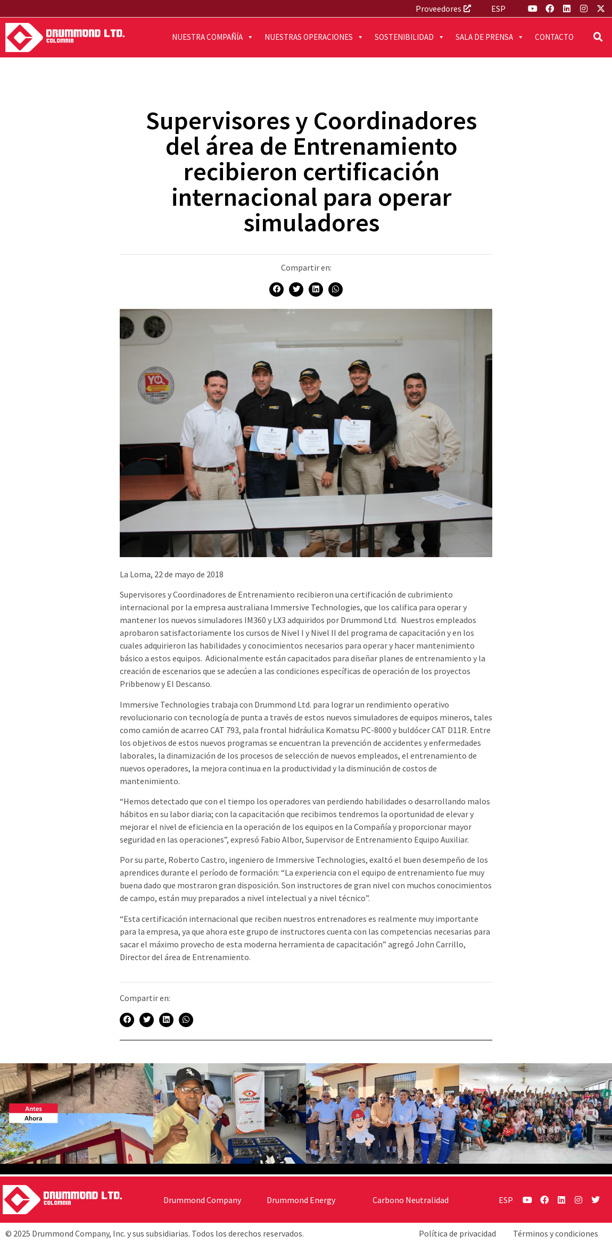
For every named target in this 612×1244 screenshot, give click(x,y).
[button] (598, 37)
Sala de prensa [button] (490, 37)
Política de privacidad (457, 1233)
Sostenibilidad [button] (410, 37)
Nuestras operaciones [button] (314, 37)
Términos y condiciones (555, 1233)
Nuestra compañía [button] (213, 37)
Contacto (554, 37)
